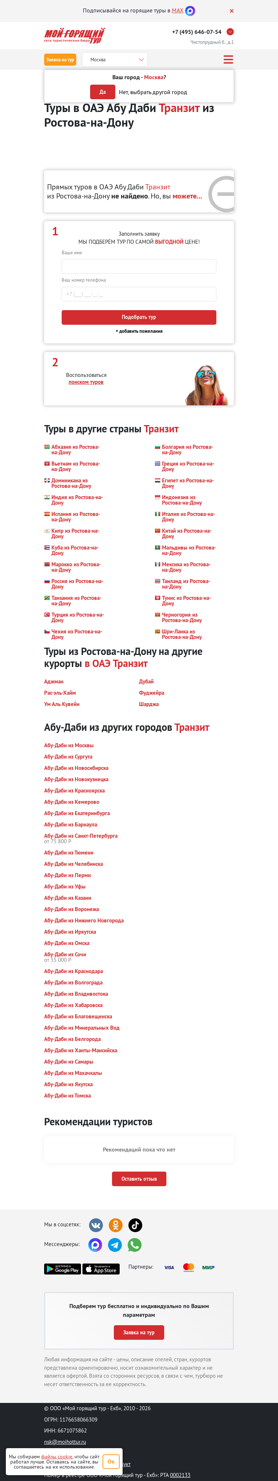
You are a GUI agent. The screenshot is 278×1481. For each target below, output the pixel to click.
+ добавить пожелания (139, 331)
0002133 (180, 1475)
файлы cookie (56, 1456)
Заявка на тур (60, 60)
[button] (75, 449)
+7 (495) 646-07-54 (196, 32)
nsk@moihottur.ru (65, 1441)
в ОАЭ (98, 663)
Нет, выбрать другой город (153, 92)
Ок (111, 1461)
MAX (178, 10)
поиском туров (86, 381)
